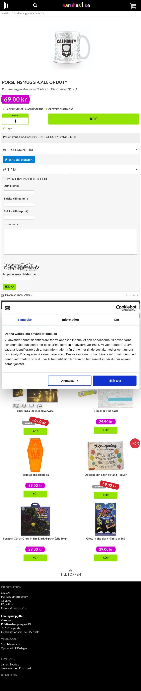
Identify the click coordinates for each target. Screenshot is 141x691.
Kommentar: (12, 224)
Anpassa (70, 380)
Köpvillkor (7, 604)
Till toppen (70, 572)
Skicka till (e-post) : (17, 211)
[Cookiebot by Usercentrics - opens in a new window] (119, 308)
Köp (94, 119)
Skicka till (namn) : (16, 198)
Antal (15, 115)
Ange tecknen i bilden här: (20, 274)
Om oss (6, 592)
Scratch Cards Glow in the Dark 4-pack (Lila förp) (35, 538)
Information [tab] (70, 319)
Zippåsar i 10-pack (106, 410)
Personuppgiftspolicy (14, 596)
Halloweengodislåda (35, 474)
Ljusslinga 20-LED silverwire (35, 410)
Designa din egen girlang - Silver (106, 474)
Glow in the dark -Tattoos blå (105, 538)
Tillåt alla (114, 380)
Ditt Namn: (11, 185)
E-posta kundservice (14, 608)
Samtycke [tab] (25, 319)
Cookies (6, 600)
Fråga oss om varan (17, 295)
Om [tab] (116, 319)
